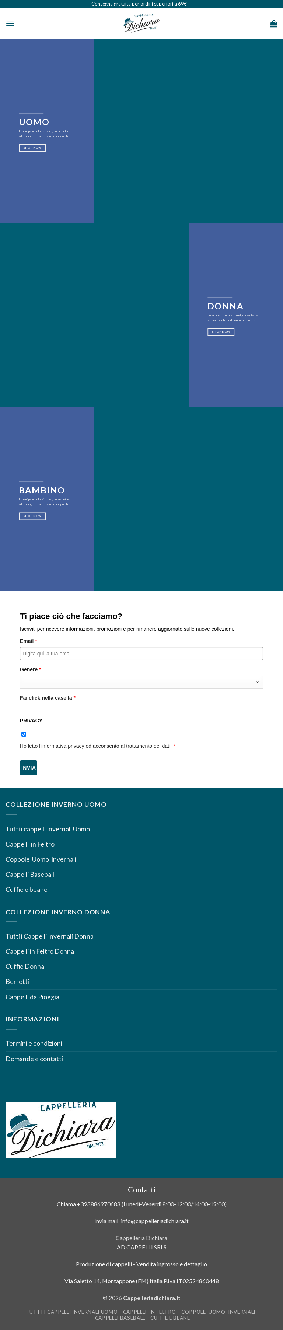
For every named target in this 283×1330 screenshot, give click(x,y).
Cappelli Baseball (30, 874)
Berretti (17, 981)
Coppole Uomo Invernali (41, 859)
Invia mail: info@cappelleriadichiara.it (141, 1220)
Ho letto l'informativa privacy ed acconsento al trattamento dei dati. (97, 746)
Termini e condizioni (34, 1043)
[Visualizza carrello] (273, 23)
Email (28, 641)
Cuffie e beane (27, 889)
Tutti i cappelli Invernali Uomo (48, 829)
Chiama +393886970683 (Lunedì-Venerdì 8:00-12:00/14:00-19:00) (142, 1203)
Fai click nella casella (48, 698)
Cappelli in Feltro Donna (40, 951)
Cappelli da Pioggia (32, 997)
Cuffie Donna (25, 966)
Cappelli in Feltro (30, 844)
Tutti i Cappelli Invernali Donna (50, 936)
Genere (30, 669)
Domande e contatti (34, 1059)
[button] (10, 23)
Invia (28, 768)
